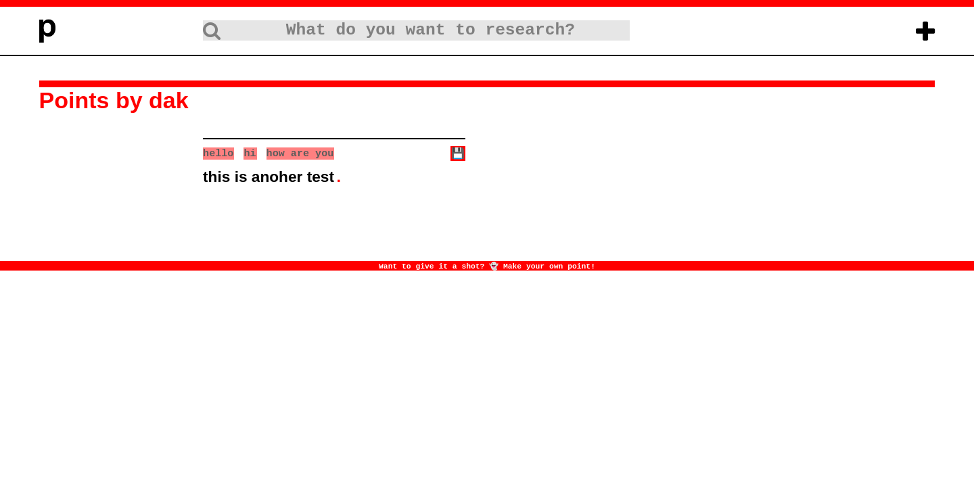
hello (218, 153)
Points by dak (114, 100)
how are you (300, 153)
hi (250, 153)
